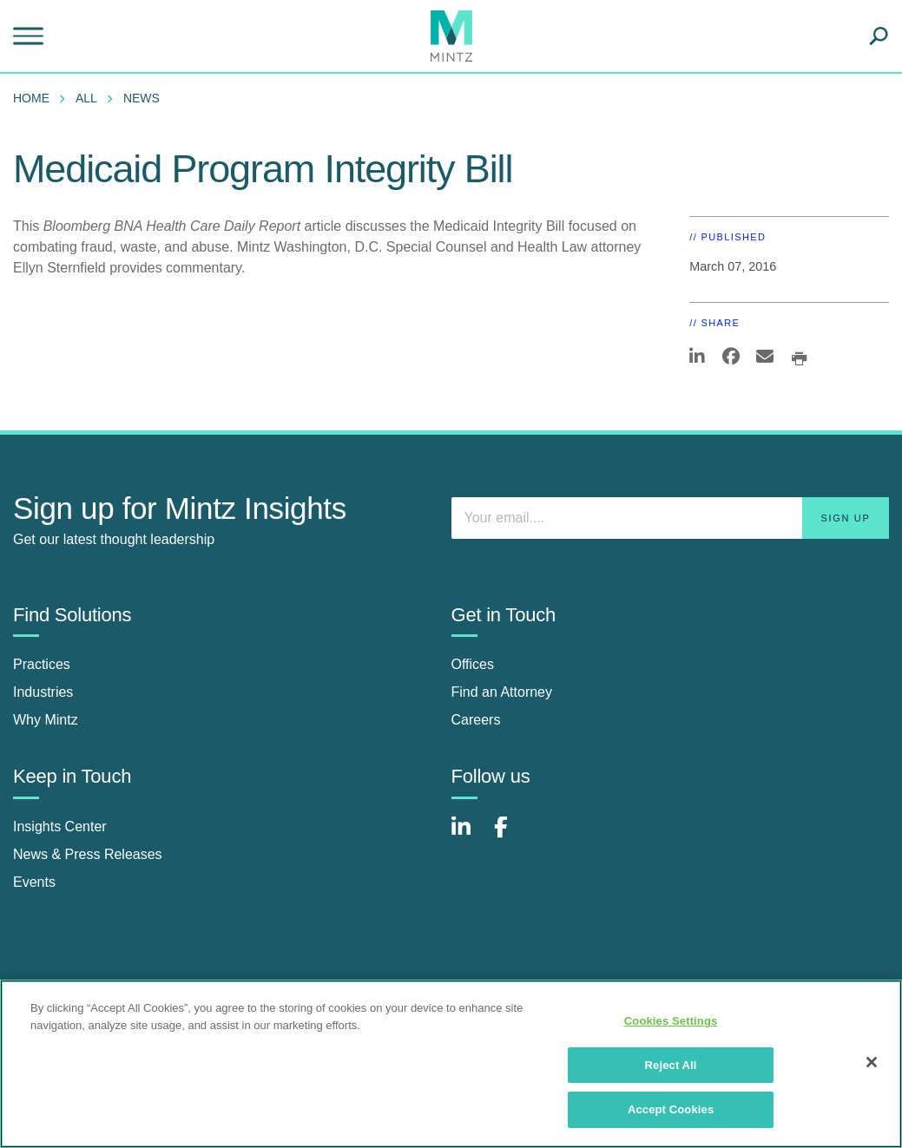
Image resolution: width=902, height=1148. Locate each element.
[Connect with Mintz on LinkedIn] (468, 836)
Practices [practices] (41, 664)
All (86, 98)
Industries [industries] (43, 692)
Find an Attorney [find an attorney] (502, 692)
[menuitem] (35, 98)
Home (31, 98)
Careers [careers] (476, 719)
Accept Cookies (671, 1109)
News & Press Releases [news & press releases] (87, 854)
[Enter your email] (670, 518)
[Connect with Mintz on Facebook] (511, 836)
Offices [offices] (473, 664)
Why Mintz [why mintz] (45, 719)
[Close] (872, 1062)
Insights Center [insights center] (60, 826)
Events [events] (34, 882)
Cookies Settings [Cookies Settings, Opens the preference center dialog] (671, 1020)
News (141, 98)
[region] (451, 1064)
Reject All (671, 1065)
